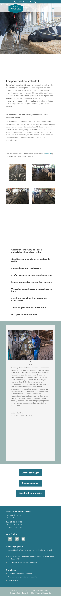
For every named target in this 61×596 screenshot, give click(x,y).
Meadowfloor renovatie (30, 493)
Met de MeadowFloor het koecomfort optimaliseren (27, 550)
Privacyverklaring (14, 580)
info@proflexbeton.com (15, 527)
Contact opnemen (30, 483)
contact (48, 154)
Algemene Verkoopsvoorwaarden (20, 573)
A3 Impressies (46, 593)
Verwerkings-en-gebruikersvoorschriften (23, 577)
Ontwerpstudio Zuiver (18, 593)
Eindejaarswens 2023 (16, 562)
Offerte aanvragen (30, 473)
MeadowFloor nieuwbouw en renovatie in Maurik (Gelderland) (31, 556)
